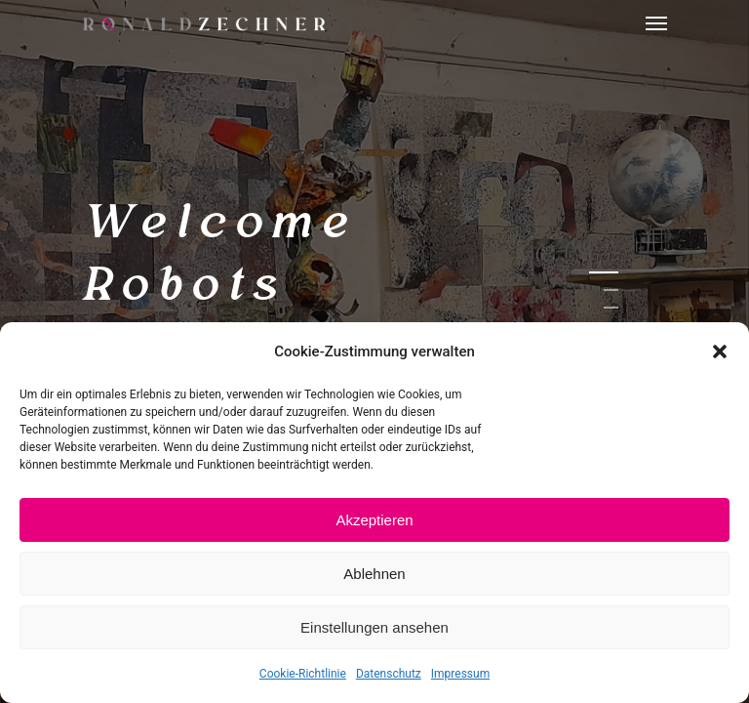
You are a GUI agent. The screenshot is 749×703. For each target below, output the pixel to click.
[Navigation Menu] (656, 23)
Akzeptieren (374, 520)
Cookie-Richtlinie (302, 674)
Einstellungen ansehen (374, 627)
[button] (719, 351)
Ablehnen (374, 573)
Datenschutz (388, 674)
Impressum (460, 674)
